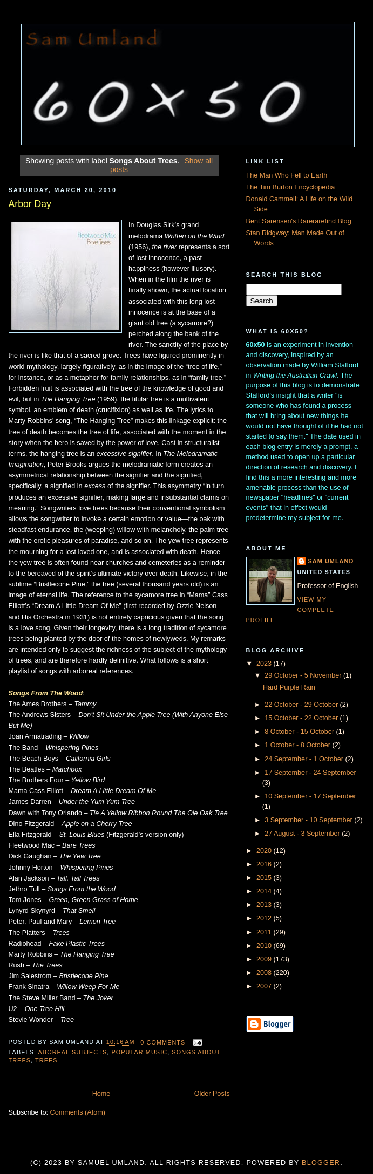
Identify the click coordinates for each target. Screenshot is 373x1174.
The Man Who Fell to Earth (287, 175)
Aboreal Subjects (72, 1052)
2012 (265, 918)
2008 (265, 973)
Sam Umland (331, 561)
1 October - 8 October (298, 745)
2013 (265, 905)
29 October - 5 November (304, 675)
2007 (265, 986)
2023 (265, 663)
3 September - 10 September (309, 820)
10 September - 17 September (310, 796)
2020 (265, 851)
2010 (265, 946)
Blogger (321, 1162)
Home (101, 1093)
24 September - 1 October (305, 759)
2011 (265, 932)
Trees (46, 1060)
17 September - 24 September (310, 772)
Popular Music (139, 1052)
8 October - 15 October (300, 731)
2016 (265, 864)
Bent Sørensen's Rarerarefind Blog (298, 221)
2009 (265, 959)
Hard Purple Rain (289, 687)
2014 (265, 891)
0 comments (162, 1042)
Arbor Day (30, 204)
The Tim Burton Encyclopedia (290, 187)
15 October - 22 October (302, 718)
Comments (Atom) (77, 1112)
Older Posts (212, 1093)
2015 (265, 878)
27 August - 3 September (303, 833)
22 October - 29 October (302, 704)
